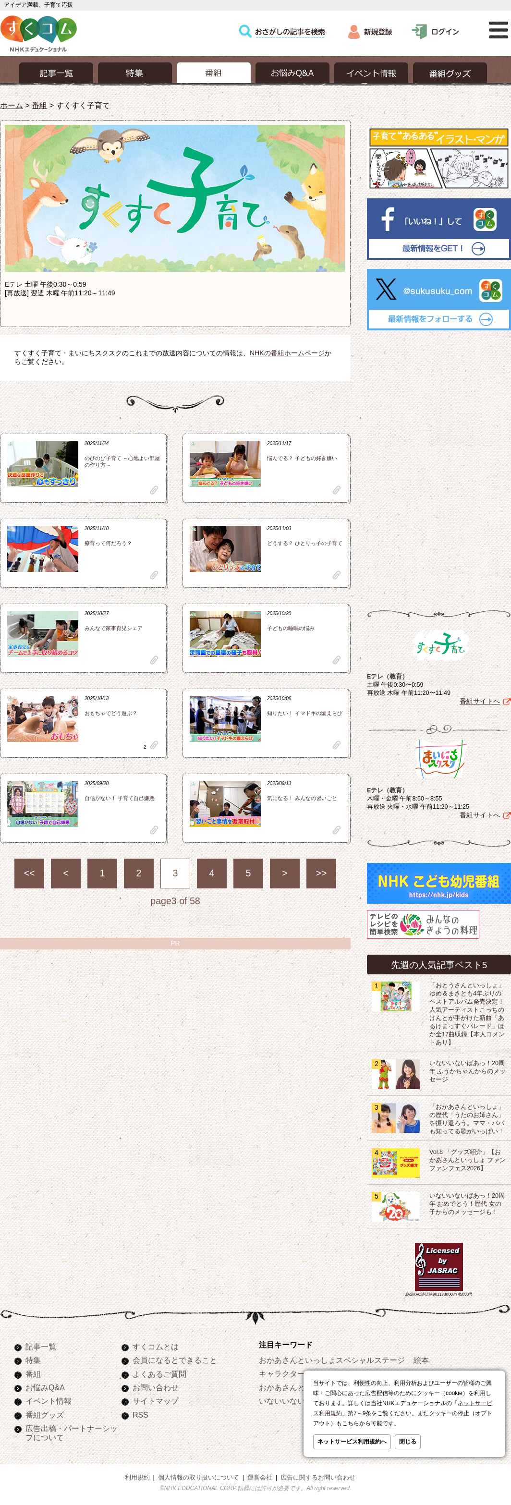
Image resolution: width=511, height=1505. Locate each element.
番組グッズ (44, 1412)
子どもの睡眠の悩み (291, 628)
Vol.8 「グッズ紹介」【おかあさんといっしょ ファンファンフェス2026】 (467, 1158)
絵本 (421, 1358)
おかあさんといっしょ (297, 1385)
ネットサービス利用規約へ (352, 1441)
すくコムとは (156, 1344)
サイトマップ (156, 1399)
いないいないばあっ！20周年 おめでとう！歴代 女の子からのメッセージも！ (467, 1202)
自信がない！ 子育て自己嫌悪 (120, 798)
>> (321, 873)
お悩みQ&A (45, 1385)
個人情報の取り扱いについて (198, 1475)
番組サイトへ (480, 699)
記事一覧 (40, 1344)
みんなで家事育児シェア (114, 628)
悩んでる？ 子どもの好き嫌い (302, 458)
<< (29, 873)
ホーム (11, 105)
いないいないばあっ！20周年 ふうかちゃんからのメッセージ (467, 1069)
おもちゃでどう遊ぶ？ (111, 713)
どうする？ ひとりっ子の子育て (304, 543)
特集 (33, 1358)
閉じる (407, 1441)
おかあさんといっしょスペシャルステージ (332, 1358)
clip (154, 490)
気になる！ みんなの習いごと (302, 798)
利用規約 (137, 1475)
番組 (39, 105)
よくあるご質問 (159, 1372)
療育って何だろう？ (108, 543)
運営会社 (259, 1475)
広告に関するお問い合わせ (317, 1475)
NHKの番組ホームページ (287, 353)
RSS (140, 1412)
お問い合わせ (156, 1385)
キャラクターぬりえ (293, 1371)
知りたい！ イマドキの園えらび (304, 713)
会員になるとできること (175, 1358)
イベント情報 (48, 1399)
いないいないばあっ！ (297, 1399)
